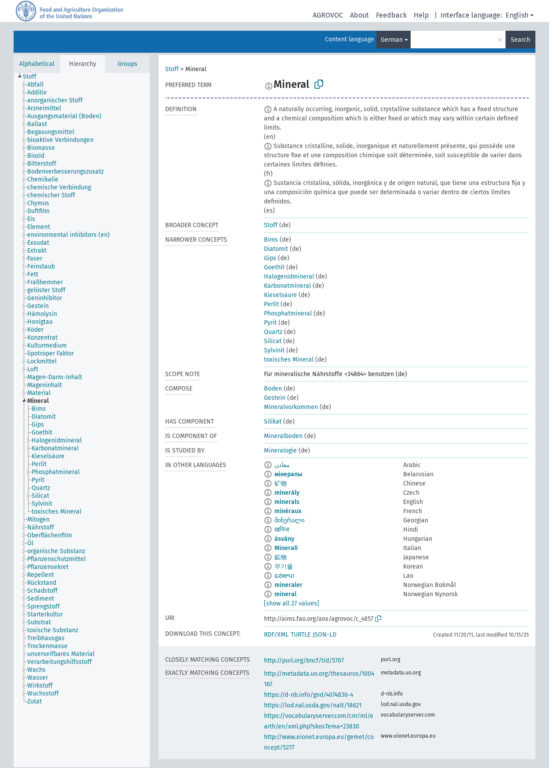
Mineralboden (283, 436)
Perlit (271, 304)
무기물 (283, 566)
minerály (287, 492)
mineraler (288, 585)
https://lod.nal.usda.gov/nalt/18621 (312, 705)
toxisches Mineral (289, 359)
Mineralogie (280, 450)
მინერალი (289, 520)
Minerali (286, 548)
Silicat (273, 341)
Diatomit (276, 249)
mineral (285, 594)
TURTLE (301, 634)
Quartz (273, 332)
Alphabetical (36, 64)
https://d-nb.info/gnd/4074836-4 (308, 695)
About (359, 15)
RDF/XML (276, 634)
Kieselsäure (280, 295)
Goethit (274, 267)
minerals (287, 502)
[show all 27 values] (291, 603)
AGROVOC (328, 15)
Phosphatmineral (288, 313)
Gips (270, 258)
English (517, 15)
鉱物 (280, 557)
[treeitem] (33, 77)
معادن (282, 465)
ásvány (284, 539)
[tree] (82, 420)
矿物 (280, 483)
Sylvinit (274, 350)
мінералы (288, 474)
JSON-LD (324, 634)
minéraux (287, 511)
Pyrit (270, 322)
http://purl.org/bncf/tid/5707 (304, 660)
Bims (271, 239)
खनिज (281, 529)
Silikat (273, 421)
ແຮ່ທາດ (284, 576)
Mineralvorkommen (291, 407)
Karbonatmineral (287, 286)
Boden (273, 388)
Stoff (172, 69)
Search (520, 39)
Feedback (391, 15)
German (392, 39)
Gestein (274, 398)
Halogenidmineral (289, 276)
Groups (127, 64)
